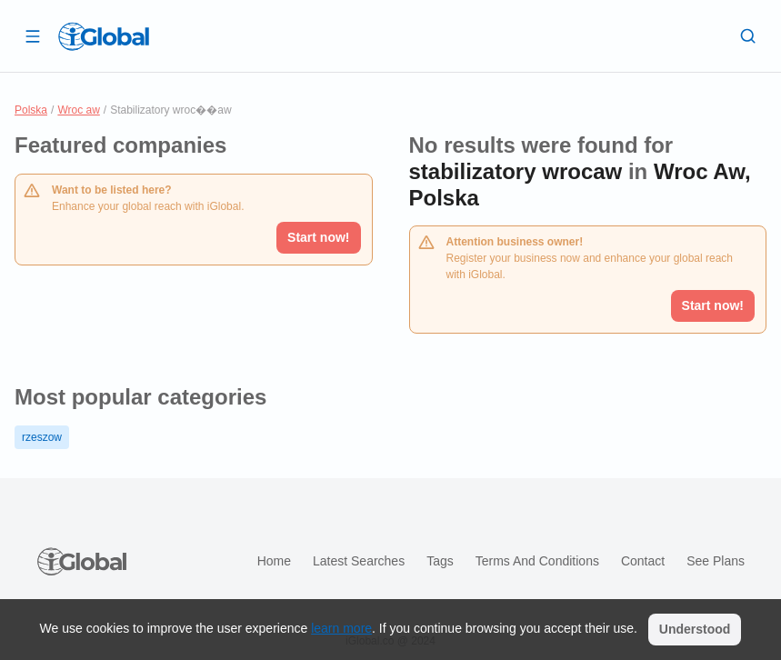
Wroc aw (78, 110)
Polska (31, 110)
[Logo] (103, 36)
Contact (643, 561)
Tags (440, 561)
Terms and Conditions (537, 561)
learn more (341, 628)
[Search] (748, 35)
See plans (715, 561)
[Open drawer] (33, 35)
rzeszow (42, 437)
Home (274, 561)
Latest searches (359, 561)
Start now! (318, 237)
